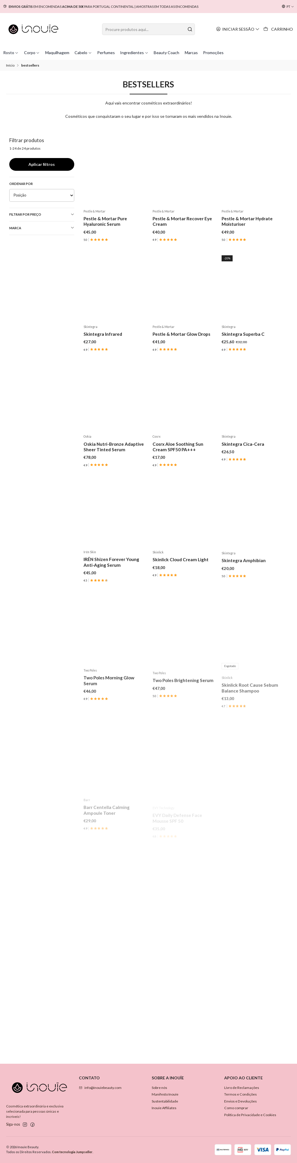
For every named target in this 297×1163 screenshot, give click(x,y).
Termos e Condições (240, 1094)
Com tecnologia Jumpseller (72, 1152)
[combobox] (148, 29)
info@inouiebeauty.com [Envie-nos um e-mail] (100, 1087)
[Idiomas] (288, 7)
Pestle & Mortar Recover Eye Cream (182, 221)
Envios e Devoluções (240, 1101)
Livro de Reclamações (241, 1087)
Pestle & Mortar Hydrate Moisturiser (247, 221)
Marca (42, 228)
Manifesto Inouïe (165, 1094)
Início (10, 65)
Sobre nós (159, 1087)
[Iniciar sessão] (238, 29)
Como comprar (236, 1108)
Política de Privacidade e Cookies (250, 1115)
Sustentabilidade (165, 1101)
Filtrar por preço (42, 214)
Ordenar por (21, 184)
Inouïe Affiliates (164, 1108)
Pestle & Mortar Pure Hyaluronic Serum (105, 221)
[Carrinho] (278, 29)
